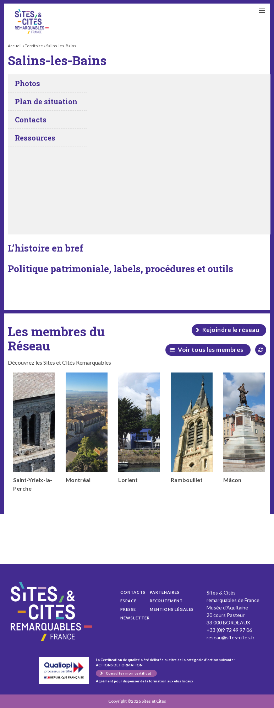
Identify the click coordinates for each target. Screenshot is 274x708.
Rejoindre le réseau (230, 329)
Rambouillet (192, 428)
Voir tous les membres (210, 349)
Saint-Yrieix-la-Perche (34, 432)
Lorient (139, 428)
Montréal (87, 428)
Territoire (34, 45)
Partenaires (165, 592)
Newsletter (135, 617)
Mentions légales (172, 609)
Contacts (133, 592)
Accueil (15, 45)
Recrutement (166, 600)
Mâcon (244, 428)
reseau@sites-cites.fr (230, 637)
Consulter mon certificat (129, 673)
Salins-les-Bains (32, 21)
